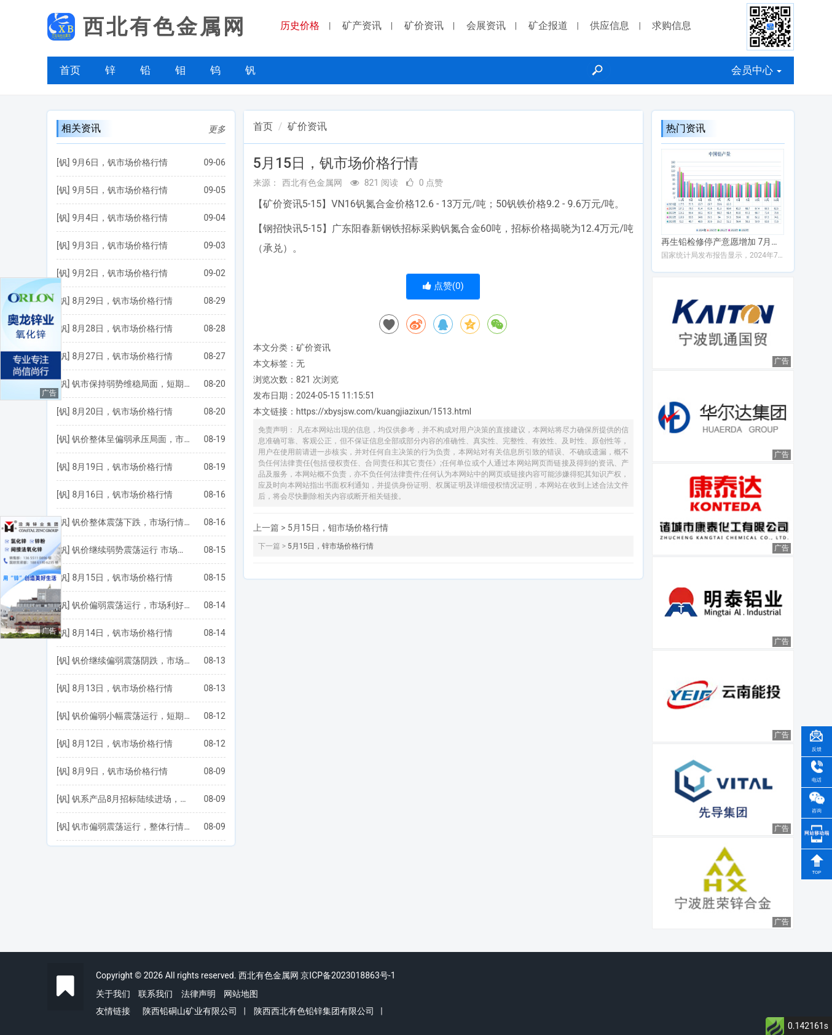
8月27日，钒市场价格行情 (122, 356)
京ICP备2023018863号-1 (347, 975)
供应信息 (609, 25)
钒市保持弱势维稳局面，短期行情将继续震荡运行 (131, 384)
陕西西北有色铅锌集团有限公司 (314, 1011)
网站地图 (241, 994)
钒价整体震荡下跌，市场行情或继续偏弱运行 (131, 522)
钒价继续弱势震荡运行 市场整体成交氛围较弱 (131, 550)
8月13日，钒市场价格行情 (122, 688)
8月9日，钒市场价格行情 (120, 771)
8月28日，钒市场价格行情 (122, 328)
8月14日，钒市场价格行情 (122, 633)
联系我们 (155, 994)
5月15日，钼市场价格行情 (338, 528)
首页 (70, 70)
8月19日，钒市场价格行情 (122, 467)
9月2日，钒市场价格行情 (120, 273)
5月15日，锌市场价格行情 (331, 546)
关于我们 (113, 994)
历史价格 (300, 25)
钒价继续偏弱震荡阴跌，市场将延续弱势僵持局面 (131, 660)
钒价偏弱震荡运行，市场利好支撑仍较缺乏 (131, 605)
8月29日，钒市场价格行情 (122, 301)
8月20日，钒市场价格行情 (122, 411)
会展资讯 (486, 25)
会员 (756, 70)
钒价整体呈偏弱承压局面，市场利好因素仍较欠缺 (131, 439)
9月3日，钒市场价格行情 (120, 245)
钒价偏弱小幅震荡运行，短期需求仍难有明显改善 (131, 716)
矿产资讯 (362, 25)
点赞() (443, 285)
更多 (217, 129)
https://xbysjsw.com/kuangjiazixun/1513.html (383, 411)
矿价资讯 (424, 25)
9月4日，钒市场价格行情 (120, 218)
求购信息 (671, 25)
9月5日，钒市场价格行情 (120, 190)
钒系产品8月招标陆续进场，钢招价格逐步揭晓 (131, 799)
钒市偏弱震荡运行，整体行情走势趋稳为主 (131, 826)
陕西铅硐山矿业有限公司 (190, 1011)
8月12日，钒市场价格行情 (122, 743)
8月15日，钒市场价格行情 (122, 577)
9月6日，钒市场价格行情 (120, 162)
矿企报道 (548, 25)
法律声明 (198, 994)
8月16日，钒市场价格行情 (122, 494)
